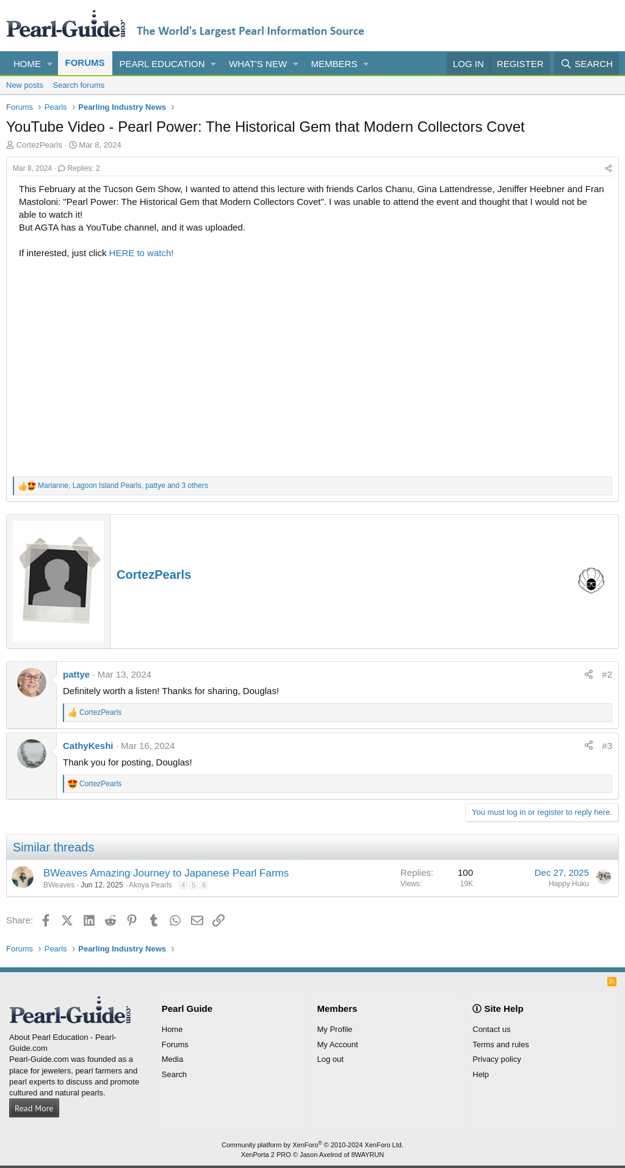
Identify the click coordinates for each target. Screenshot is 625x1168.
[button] (50, 63)
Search (174, 1074)
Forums (85, 62)
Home (27, 64)
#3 (607, 745)
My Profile (335, 1029)
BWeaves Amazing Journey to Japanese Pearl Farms (166, 873)
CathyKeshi (88, 745)
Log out (330, 1059)
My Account (337, 1044)
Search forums (79, 85)
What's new (258, 64)
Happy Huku (569, 884)
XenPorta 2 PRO (266, 1154)
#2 (607, 674)
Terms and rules (500, 1044)
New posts (24, 85)
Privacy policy (496, 1059)
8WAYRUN (367, 1154)
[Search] (586, 63)
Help (480, 1074)
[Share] (608, 169)
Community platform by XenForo (312, 1144)
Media (172, 1059)
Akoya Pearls (150, 885)
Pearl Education (162, 64)
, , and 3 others (123, 485)
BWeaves (58, 885)
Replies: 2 (79, 168)
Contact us (491, 1029)
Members (334, 64)
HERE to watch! (141, 253)
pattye (76, 674)
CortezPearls (154, 574)
